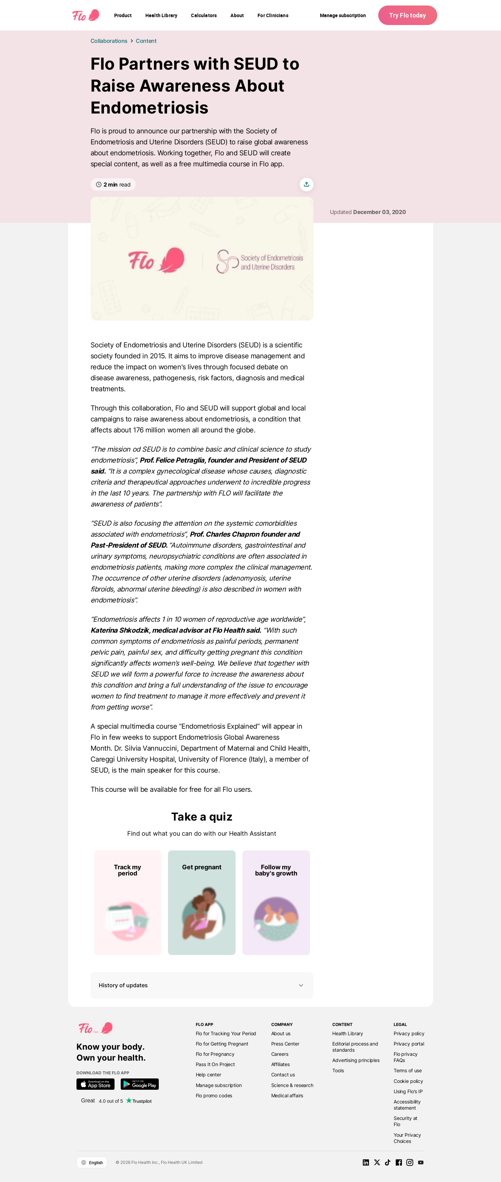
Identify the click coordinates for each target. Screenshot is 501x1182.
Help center (208, 1074)
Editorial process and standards (355, 1047)
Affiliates (280, 1064)
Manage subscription (343, 15)
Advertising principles (356, 1060)
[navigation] (123, 15)
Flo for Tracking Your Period (226, 1033)
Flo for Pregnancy (215, 1054)
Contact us (283, 1074)
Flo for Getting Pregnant (222, 1044)
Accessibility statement (407, 1105)
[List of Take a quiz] (202, 902)
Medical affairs (287, 1095)
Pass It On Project (215, 1064)
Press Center (285, 1044)
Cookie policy (408, 1081)
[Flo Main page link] (85, 15)
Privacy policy (409, 1033)
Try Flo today (407, 15)
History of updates (202, 985)
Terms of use (408, 1070)
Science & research (292, 1085)
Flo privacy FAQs (406, 1057)
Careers (279, 1054)
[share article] (306, 184)
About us (281, 1033)
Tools (338, 1070)
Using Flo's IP (408, 1091)
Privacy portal (409, 1044)
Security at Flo (405, 1121)
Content (146, 40)
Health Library (347, 1033)
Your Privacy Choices (407, 1138)
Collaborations (109, 40)
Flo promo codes (214, 1095)
